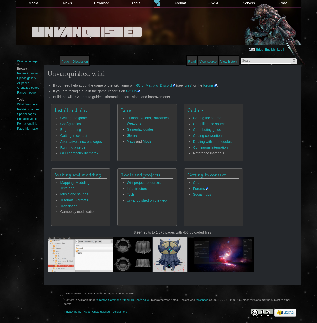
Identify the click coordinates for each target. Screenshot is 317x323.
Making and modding (78, 175)
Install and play (71, 110)
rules (187, 85)
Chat (283, 3)
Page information (28, 128)
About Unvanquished (97, 311)
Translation (68, 206)
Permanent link (27, 123)
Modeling (83, 183)
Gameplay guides (140, 129)
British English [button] (265, 49)
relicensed (202, 299)
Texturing (67, 188)
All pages (23, 83)
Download (101, 3)
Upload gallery (26, 78)
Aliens (146, 118)
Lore (126, 110)
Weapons (134, 123)
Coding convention (207, 136)
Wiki (214, 3)
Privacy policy (72, 311)
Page (65, 61)
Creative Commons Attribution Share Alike (123, 299)
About (135, 3)
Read (192, 61)
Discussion (80, 61)
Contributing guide (207, 130)
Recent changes (28, 73)
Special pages (26, 114)
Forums (180, 3)
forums (208, 85)
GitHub (131, 91)
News (67, 3)
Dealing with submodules (212, 142)
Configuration (70, 124)
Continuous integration (210, 147)
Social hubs (202, 194)
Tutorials (66, 200)
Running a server (73, 147)
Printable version (28, 119)
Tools (131, 194)
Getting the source (207, 118)
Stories (132, 135)
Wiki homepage (27, 61)
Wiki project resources (144, 183)
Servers (249, 3)
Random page (26, 92)
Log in (281, 49)
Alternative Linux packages (81, 142)
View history (229, 61)
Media (33, 3)
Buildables (161, 118)
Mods (147, 141)
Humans (133, 118)
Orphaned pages (28, 87)
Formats (81, 200)
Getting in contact (73, 136)
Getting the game (73, 118)
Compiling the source (209, 124)
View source (208, 61)
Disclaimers (120, 311)
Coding (195, 110)
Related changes (28, 109)
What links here (27, 104)
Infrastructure (137, 189)
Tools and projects (140, 175)
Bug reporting (70, 130)
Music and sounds (74, 194)
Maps (131, 141)
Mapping (67, 183)
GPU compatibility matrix (79, 153)
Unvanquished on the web (147, 200)
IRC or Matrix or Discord (153, 85)
